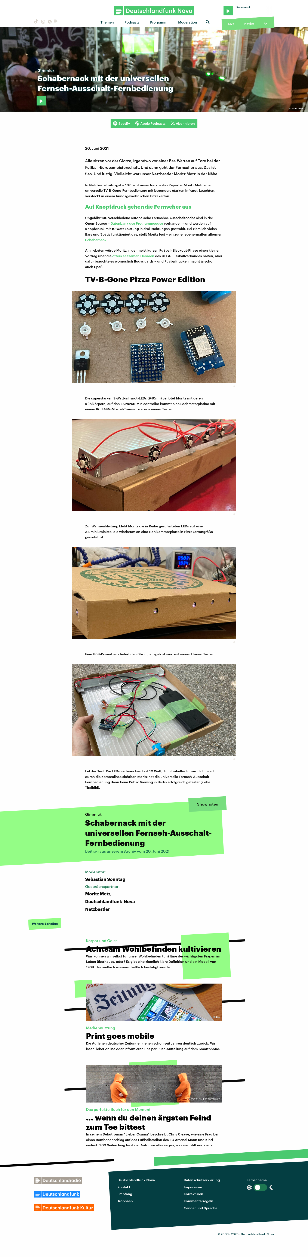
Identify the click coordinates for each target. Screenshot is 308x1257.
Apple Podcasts (150, 123)
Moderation (187, 22)
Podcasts (131, 22)
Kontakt (123, 1187)
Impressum (193, 1187)
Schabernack (96, 240)
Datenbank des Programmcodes (137, 223)
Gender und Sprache (200, 1208)
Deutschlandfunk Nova (136, 1180)
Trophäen (125, 1201)
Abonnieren (183, 123)
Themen (107, 22)
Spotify (121, 123)
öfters (117, 256)
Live (231, 23)
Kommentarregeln (198, 1201)
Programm (158, 22)
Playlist (249, 23)
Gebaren (147, 256)
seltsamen (131, 256)
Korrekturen (193, 1194)
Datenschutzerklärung (202, 1180)
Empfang (124, 1194)
